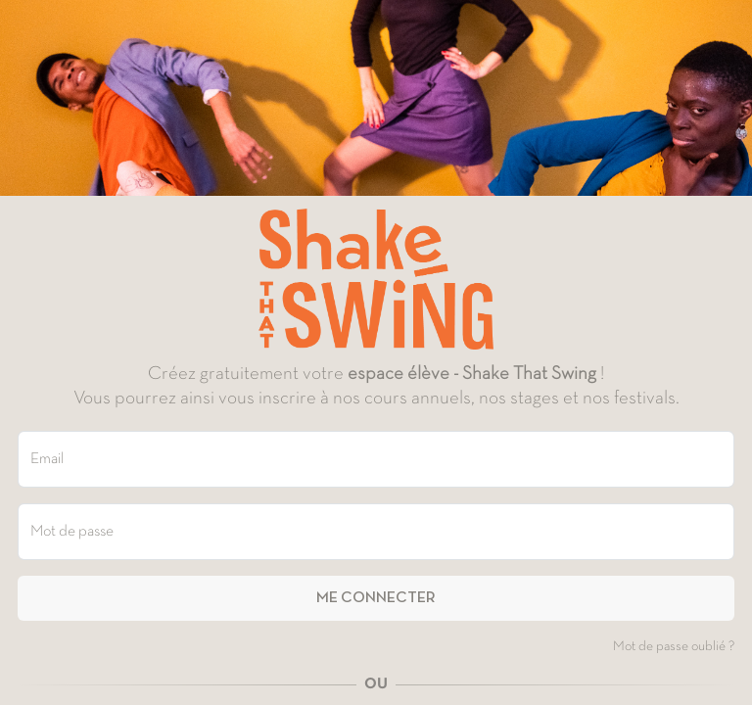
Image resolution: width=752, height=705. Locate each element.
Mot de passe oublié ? (673, 646)
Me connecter (376, 598)
